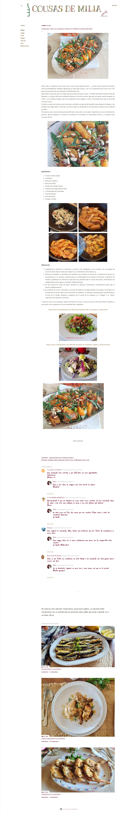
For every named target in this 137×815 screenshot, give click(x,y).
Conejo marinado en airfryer (53, 739)
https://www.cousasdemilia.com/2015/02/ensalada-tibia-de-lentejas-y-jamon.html (78, 310)
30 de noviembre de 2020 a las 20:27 (75, 497)
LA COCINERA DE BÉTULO (56, 497)
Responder (50, 494)
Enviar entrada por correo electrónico (61, 458)
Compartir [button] (22, 25)
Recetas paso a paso (24, 46)
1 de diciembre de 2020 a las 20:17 (62, 528)
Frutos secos (23, 41)
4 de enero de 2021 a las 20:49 (65, 481)
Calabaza (22, 33)
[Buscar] (114, 5)
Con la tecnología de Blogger (68, 809)
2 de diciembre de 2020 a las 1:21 (70, 555)
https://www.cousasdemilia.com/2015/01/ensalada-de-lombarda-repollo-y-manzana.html (78, 345)
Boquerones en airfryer (51, 669)
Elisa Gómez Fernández (54, 556)
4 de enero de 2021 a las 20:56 (65, 565)
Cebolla (22, 36)
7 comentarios (53, 797)
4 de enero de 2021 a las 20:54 (65, 509)
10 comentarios (53, 741)
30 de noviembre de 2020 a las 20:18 (72, 470)
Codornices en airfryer (50, 794)
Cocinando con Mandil (54, 470)
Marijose (49, 528)
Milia (54, 481)
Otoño (21, 43)
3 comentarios (53, 672)
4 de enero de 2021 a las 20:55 (65, 537)
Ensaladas (22, 38)
